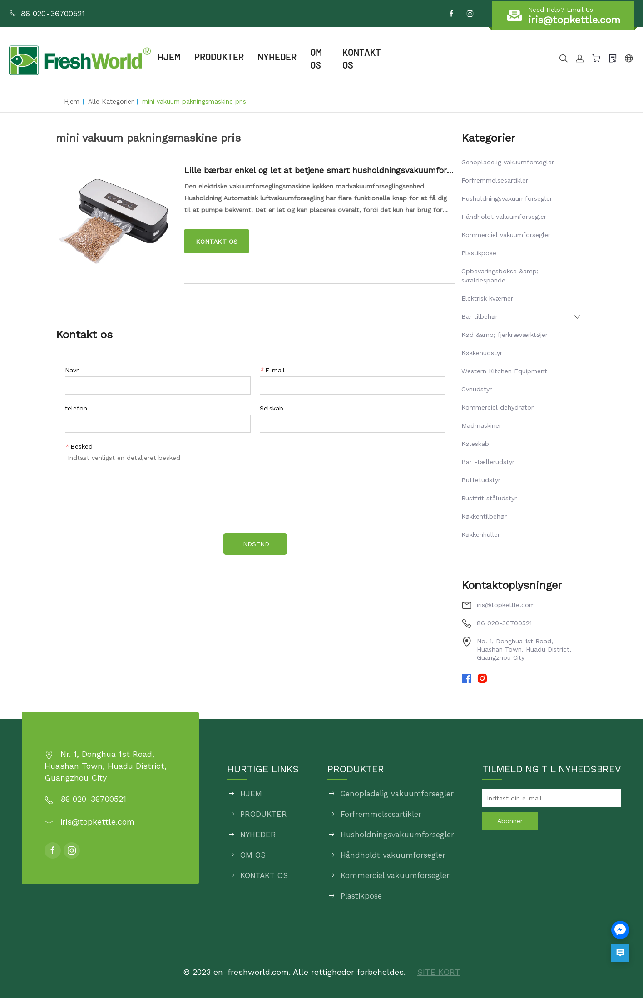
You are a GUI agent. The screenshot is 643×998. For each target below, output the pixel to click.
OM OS (316, 59)
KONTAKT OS (361, 59)
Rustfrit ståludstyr (489, 498)
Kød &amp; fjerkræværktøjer (504, 334)
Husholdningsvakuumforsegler (506, 198)
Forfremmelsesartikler (494, 180)
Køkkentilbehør (484, 516)
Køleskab (475, 443)
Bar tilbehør (479, 316)
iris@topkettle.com (506, 604)
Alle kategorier (111, 101)
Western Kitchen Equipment (504, 371)
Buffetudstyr (480, 480)
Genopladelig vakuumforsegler (507, 162)
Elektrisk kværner (487, 298)
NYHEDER (277, 56)
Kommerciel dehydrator (497, 407)
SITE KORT (438, 972)
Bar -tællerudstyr (487, 461)
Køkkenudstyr (481, 352)
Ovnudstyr (476, 389)
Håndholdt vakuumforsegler (503, 216)
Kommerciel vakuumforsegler (505, 234)
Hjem (71, 101)
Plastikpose (478, 253)
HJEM (169, 56)
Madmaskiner (481, 425)
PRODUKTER (219, 56)
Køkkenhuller (480, 534)
